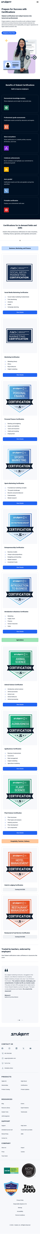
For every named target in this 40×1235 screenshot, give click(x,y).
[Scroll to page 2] (19, 1020)
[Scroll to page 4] (22, 1020)
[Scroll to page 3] (21, 1020)
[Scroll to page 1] (17, 1020)
